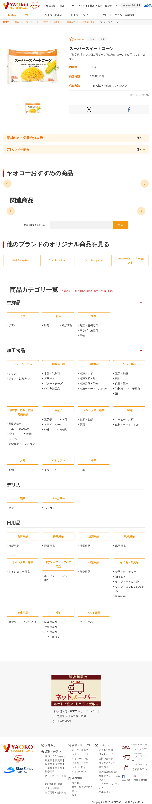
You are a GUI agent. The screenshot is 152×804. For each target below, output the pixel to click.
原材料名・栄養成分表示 (25, 138)
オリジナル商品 (80, 750)
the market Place (53, 783)
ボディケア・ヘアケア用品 (57, 578)
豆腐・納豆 (121, 373)
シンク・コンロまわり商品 (129, 588)
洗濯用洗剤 (50, 622)
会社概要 (76, 783)
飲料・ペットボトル (127, 424)
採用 (62, 5)
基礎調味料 (15, 423)
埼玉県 (48, 760)
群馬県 (58, 760)
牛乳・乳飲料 (52, 373)
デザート (49, 378)
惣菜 (11, 507)
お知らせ (50, 745)
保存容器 (120, 596)
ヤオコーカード (80, 754)
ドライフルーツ (53, 424)
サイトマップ (106, 754)
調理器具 (120, 576)
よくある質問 (106, 750)
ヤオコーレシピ (79, 15)
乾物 (29, 433)
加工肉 (12, 325)
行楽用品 (85, 571)
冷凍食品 (71, 22)
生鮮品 (13, 302)
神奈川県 (49, 771)
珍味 (46, 429)
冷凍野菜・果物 (88, 22)
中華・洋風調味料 (19, 428)
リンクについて (107, 763)
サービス (101, 15)
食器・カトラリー (125, 571)
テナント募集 (52, 788)
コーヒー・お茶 (124, 419)
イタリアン (50, 470)
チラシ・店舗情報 (125, 15)
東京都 (58, 768)
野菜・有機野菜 (89, 325)
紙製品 (12, 622)
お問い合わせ (104, 5)
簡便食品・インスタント (23, 443)
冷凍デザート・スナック (94, 388)
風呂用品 (120, 545)
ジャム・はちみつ (19, 378)
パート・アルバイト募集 (82, 5)
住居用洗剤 (50, 627)
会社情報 (50, 5)
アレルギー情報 (18, 149)
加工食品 (58, 22)
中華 (82, 470)
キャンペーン (79, 771)
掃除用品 (49, 545)
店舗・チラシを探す (55, 756)
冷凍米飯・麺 (88, 378)
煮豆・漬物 (121, 383)
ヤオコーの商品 (53, 15)
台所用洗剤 (50, 632)
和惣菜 (119, 388)
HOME (6, 22)
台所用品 (14, 545)
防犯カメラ (105, 792)
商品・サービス (22, 22)
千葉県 (48, 768)
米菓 (64, 419)
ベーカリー (50, 507)
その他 (63, 429)
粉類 (11, 433)
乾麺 (82, 424)
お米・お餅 (86, 419)
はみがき (31, 622)
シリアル (14, 373)
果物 (82, 335)
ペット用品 (86, 622)
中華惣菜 (135, 388)
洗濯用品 (85, 545)
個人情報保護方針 (108, 771)
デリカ (14, 485)
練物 (117, 378)
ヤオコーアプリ (80, 763)
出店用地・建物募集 (55, 792)
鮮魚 (46, 325)
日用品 (13, 523)
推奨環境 (103, 767)
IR (117, 5)
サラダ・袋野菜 (89, 330)
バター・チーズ (53, 383)
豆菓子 (48, 419)
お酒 (11, 470)
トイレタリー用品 (19, 571)
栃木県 (48, 764)
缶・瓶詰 (14, 438)
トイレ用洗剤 (52, 637)
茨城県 (58, 764)
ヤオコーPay (78, 767)
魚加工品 (67, 325)
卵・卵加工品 (52, 388)
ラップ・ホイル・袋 (127, 581)
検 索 (120, 224)
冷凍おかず (86, 373)
